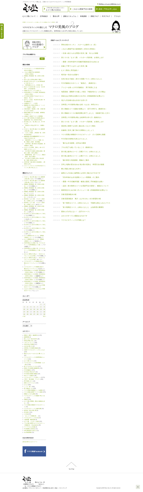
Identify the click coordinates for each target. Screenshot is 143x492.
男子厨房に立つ (28, 381)
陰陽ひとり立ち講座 (29, 394)
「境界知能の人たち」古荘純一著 (33, 85)
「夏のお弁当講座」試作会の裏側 (73, 143)
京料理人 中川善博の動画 (31, 348)
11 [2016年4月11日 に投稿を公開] (27, 309)
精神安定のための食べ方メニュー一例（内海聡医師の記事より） (85, 190)
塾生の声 (56, 16)
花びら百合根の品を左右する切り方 (74, 100)
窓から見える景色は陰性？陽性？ (33, 79)
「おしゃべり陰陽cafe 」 (31, 416)
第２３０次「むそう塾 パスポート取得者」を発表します (82, 57)
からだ (26, 384)
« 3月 (24, 316)
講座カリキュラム (69, 16)
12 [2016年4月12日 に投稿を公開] (31, 309)
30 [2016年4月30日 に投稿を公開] (44, 314)
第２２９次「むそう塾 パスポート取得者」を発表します (82, 122)
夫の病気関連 (27, 432)
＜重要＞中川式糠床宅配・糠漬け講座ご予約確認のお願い (82, 181)
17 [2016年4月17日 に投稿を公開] (24, 312)
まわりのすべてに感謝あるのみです (74, 216)
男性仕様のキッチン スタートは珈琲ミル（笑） (79, 45)
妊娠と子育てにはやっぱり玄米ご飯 (74, 66)
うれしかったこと (29, 342)
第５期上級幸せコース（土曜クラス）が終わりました (80, 156)
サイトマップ (63, 488)
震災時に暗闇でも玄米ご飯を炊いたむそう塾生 (78, 126)
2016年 (53, 22)
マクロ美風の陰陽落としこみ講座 (33, 390)
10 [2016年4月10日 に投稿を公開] (24, 309)
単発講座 (83, 16)
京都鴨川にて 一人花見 (31, 103)
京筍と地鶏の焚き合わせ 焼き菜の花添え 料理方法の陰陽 (82, 164)
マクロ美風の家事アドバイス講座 (33, 392)
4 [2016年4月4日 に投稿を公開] (27, 307)
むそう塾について (29, 16)
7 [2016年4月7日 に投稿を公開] (37, 307)
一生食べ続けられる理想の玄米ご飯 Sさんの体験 (79, 53)
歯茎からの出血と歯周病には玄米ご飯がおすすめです (80, 173)
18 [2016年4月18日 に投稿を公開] (27, 312)
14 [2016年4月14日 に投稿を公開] (37, 309)
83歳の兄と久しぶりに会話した (32, 90)
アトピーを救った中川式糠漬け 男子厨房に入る (79, 87)
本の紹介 (26, 412)
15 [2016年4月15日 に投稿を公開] (41, 309)
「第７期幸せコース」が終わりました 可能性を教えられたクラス (85, 203)
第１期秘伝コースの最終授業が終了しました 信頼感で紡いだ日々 (85, 113)
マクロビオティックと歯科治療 (32, 408)
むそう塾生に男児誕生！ (71, 70)
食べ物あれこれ (28, 388)
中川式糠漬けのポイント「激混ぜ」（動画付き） (79, 83)
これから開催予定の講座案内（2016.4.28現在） (78, 49)
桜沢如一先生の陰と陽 (30, 410)
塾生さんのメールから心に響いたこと (34, 353)
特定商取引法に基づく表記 (50, 488)
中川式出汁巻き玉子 (29, 372)
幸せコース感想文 (29, 375)
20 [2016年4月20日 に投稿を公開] (34, 312)
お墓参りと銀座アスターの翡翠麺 (33, 116)
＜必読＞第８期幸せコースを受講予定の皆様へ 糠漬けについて (85, 186)
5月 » (44, 316)
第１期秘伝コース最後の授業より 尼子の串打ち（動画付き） (84, 109)
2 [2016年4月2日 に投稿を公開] (44, 304)
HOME (24, 22)
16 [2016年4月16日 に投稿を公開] (44, 309)
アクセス (117, 16)
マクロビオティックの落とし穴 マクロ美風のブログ (39, 22)
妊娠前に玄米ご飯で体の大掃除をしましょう (78, 130)
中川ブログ (106, 16)
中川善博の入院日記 (29, 428)
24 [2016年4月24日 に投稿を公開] (24, 314)
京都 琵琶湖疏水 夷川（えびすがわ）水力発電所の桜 (81, 199)
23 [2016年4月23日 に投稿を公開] (44, 312)
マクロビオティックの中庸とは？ (73, 220)
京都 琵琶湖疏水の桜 (68, 194)
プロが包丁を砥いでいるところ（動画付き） (77, 147)
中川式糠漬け (27, 370)
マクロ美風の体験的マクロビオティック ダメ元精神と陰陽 (83, 134)
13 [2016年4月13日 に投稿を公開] (34, 309)
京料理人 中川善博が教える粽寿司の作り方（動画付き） (81, 117)
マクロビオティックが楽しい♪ (32, 377)
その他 (26, 414)
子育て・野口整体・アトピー (32, 379)
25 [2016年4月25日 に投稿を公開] (27, 314)
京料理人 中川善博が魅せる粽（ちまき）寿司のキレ (80, 104)
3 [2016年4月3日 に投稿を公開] (24, 307)
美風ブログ (95, 16)
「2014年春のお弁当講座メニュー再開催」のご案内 (80, 177)
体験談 (26, 399)
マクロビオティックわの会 (31, 417)
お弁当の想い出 (28, 346)
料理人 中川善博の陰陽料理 (31, 368)
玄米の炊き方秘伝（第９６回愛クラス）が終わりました (81, 79)
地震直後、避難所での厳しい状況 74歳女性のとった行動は (83, 92)
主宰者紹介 (44, 16)
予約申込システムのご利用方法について (109, 4)
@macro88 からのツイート (30, 441)
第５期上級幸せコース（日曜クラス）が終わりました (80, 151)
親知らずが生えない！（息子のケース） (76, 211)
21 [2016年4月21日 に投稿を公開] (37, 312)
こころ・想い (27, 386)
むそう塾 (28, 482)
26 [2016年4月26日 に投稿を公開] (31, 314)
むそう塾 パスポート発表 (31, 421)
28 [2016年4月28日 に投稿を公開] (37, 314)
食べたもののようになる (31, 366)
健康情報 (26, 337)
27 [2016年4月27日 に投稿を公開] (34, 314)
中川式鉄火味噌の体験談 (31, 373)
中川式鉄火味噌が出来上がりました (74, 139)
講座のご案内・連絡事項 (31, 335)
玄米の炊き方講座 (29, 344)
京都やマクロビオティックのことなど (34, 350)
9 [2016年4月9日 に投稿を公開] (44, 307)
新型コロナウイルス (29, 383)
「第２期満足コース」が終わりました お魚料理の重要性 (82, 207)
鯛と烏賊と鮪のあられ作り (71, 169)
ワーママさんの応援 (29, 427)
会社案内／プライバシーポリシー (32, 488)
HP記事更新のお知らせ (30, 430)
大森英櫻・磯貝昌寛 (29, 419)
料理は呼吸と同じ (29, 340)
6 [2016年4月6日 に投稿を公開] (34, 307)
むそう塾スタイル (29, 361)
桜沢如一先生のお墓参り (70, 74)
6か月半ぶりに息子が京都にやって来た (35, 213)
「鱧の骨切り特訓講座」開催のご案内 (75, 160)
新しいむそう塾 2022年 (30, 339)
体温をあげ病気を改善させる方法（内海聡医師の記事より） (83, 96)
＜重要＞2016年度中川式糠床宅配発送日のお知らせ (80, 62)
